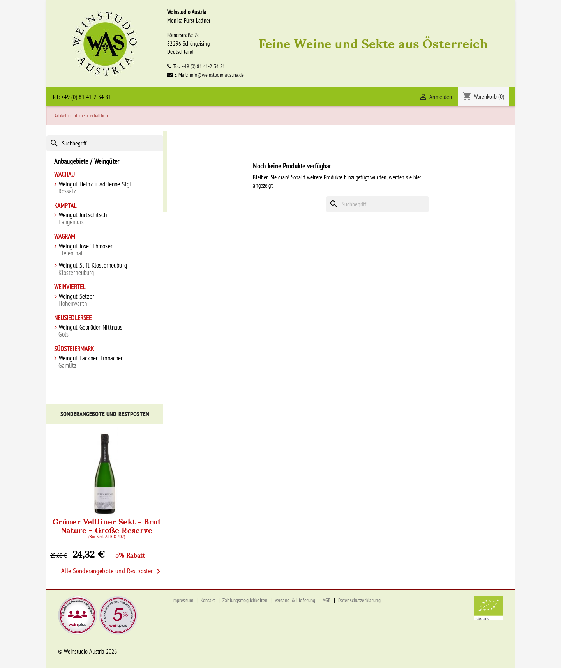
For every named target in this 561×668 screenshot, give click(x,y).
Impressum (182, 600)
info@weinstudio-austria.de (217, 74)
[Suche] (105, 143)
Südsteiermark (74, 349)
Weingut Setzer (105, 300)
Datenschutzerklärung (359, 600)
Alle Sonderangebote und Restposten (112, 571)
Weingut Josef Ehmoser (105, 250)
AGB (327, 600)
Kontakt (208, 600)
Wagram (65, 236)
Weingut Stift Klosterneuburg (105, 269)
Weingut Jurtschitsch (105, 219)
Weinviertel (70, 287)
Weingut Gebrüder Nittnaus (105, 331)
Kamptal (65, 206)
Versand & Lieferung (295, 600)
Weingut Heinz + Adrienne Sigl (105, 188)
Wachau (64, 174)
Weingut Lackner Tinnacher (105, 362)
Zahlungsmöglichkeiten (244, 600)
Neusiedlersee (73, 318)
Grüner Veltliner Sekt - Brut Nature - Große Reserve (107, 527)
